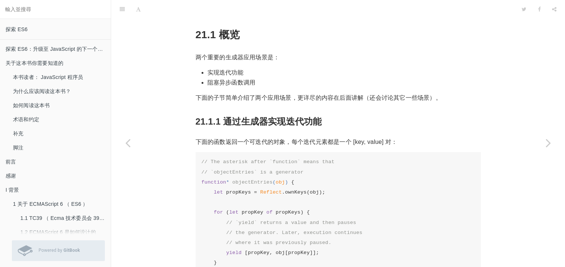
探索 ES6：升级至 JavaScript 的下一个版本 (57, 49)
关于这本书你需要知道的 (34, 63)
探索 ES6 (17, 29)
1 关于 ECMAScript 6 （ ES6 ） (50, 204)
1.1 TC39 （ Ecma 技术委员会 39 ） (63, 218)
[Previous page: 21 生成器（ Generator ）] (127, 143)
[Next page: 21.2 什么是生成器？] (548, 143)
